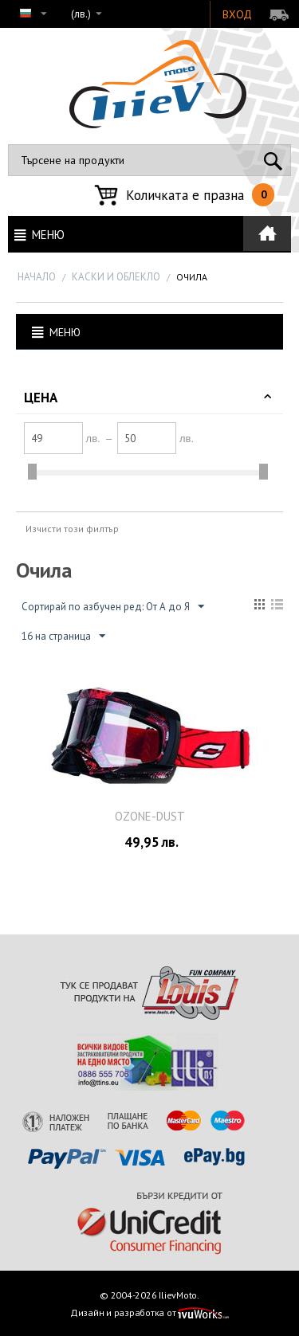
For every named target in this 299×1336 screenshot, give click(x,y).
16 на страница (63, 636)
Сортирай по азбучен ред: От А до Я (113, 607)
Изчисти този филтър (72, 529)
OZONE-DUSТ (150, 816)
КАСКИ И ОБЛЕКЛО (116, 277)
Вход (237, 14)
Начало (37, 277)
